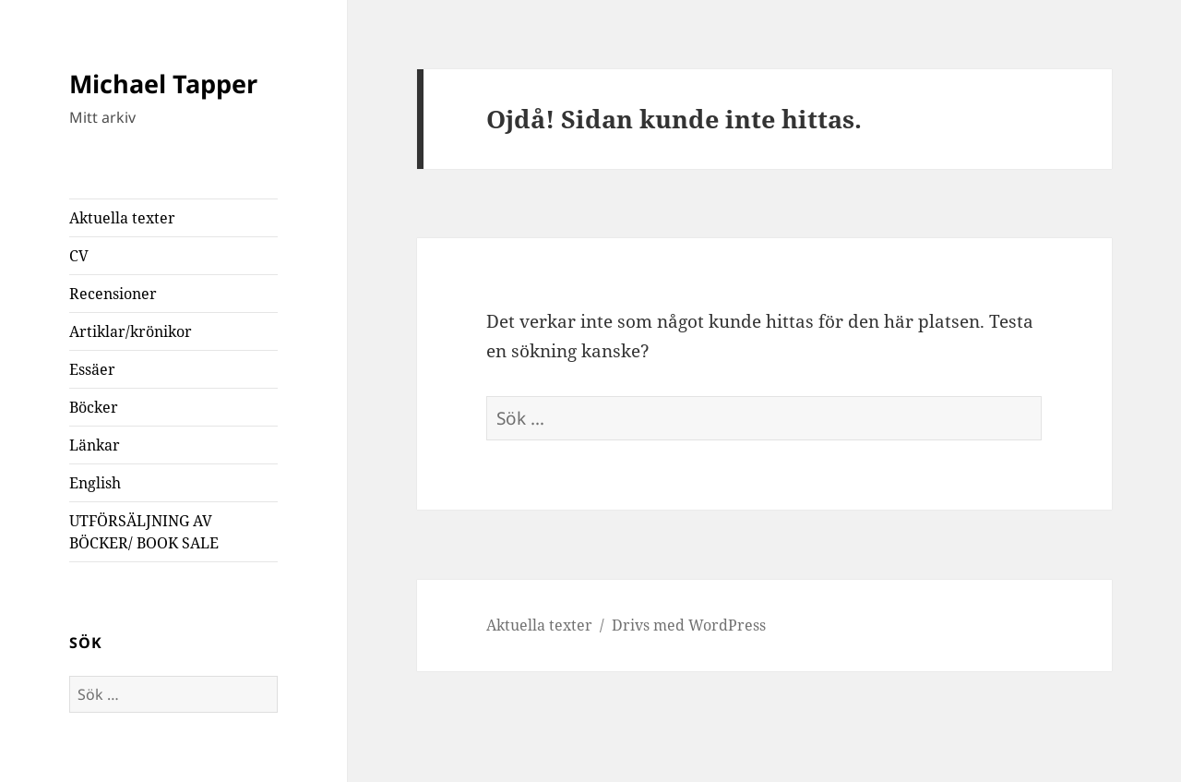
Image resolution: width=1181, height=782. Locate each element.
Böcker (93, 407)
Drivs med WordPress (689, 625)
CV (79, 256)
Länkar (94, 445)
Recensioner (113, 293)
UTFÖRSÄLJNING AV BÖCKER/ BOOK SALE (144, 532)
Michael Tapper (163, 83)
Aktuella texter (122, 218)
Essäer (92, 369)
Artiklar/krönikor (130, 331)
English (95, 483)
